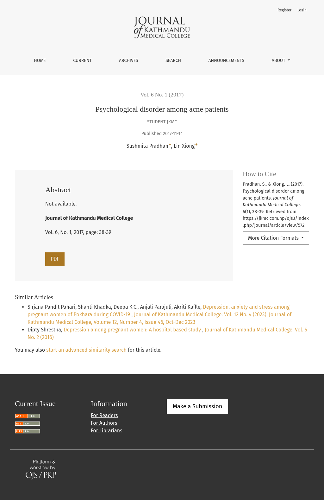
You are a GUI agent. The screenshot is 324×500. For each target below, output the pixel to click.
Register (284, 10)
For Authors (104, 423)
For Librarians (106, 431)
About (279, 60)
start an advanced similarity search (86, 350)
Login (302, 10)
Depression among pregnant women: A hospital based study (133, 330)
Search (173, 60)
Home (40, 60)
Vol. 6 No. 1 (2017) (162, 94)
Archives (128, 60)
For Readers (104, 415)
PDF (55, 259)
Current (82, 60)
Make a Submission (197, 406)
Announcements (227, 60)
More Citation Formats (274, 238)
